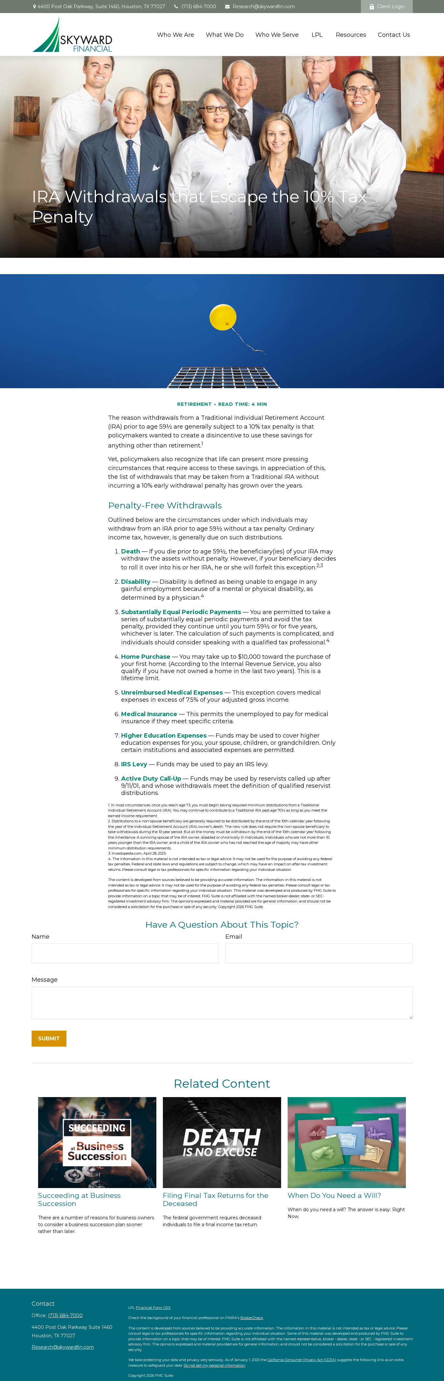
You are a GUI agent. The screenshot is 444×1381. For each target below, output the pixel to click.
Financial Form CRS (153, 1307)
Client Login (387, 6)
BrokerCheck (251, 1317)
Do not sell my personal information (214, 1365)
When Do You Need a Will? (334, 1195)
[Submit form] (49, 1039)
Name (41, 936)
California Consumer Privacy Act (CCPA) (301, 1360)
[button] (175, 34)
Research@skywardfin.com (259, 6)
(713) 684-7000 (194, 6)
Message (45, 979)
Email (233, 936)
